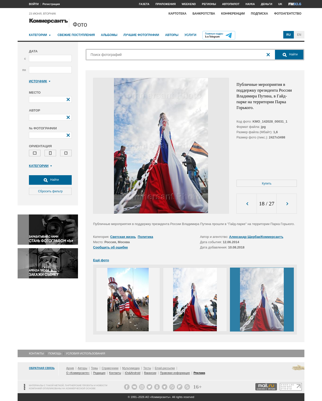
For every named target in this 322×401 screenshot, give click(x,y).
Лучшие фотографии (141, 35)
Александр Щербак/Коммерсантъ (256, 237)
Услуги (190, 35)
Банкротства (203, 13)
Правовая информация (175, 372)
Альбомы (109, 35)
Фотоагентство (287, 13)
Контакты (36, 353)
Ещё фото (101, 260)
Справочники (110, 368)
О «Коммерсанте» (77, 372)
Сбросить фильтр (50, 191)
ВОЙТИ (34, 4)
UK (280, 4)
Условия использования (85, 353)
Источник (39, 81)
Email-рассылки (165, 368)
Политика (145, 237)
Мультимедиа (131, 368)
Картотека (178, 13)
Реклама (199, 372)
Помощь (54, 353)
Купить (266, 183)
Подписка (259, 13)
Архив (70, 368)
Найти (50, 180)
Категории (38, 35)
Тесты (147, 368)
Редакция (99, 372)
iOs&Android (132, 372)
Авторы (171, 35)
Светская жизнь (123, 237)
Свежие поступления (76, 35)
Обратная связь (42, 368)
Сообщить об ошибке (110, 247)
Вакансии (150, 372)
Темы (94, 368)
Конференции (233, 13)
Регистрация (51, 4)
